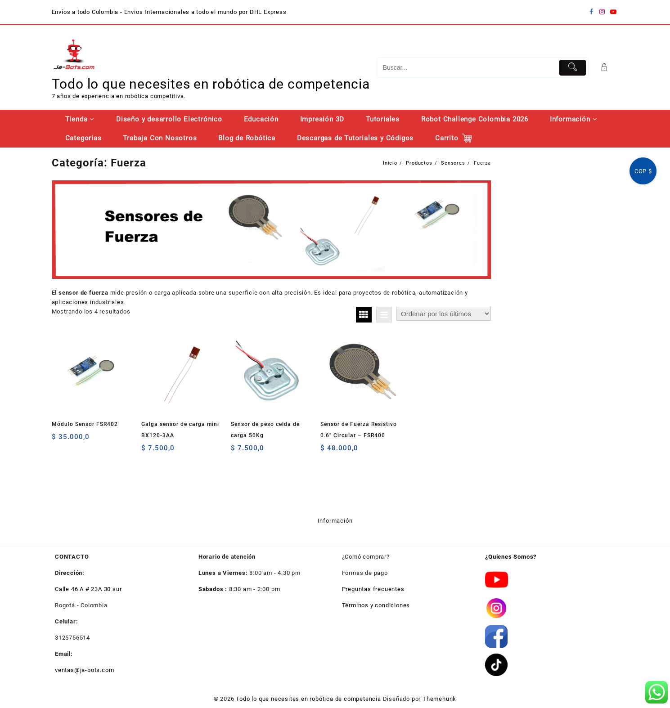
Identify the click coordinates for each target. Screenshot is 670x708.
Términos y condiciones (376, 605)
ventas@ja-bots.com (84, 670)
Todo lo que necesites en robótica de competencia (211, 84)
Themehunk (439, 698)
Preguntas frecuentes (373, 589)
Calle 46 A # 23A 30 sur (88, 589)
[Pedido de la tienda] (443, 314)
